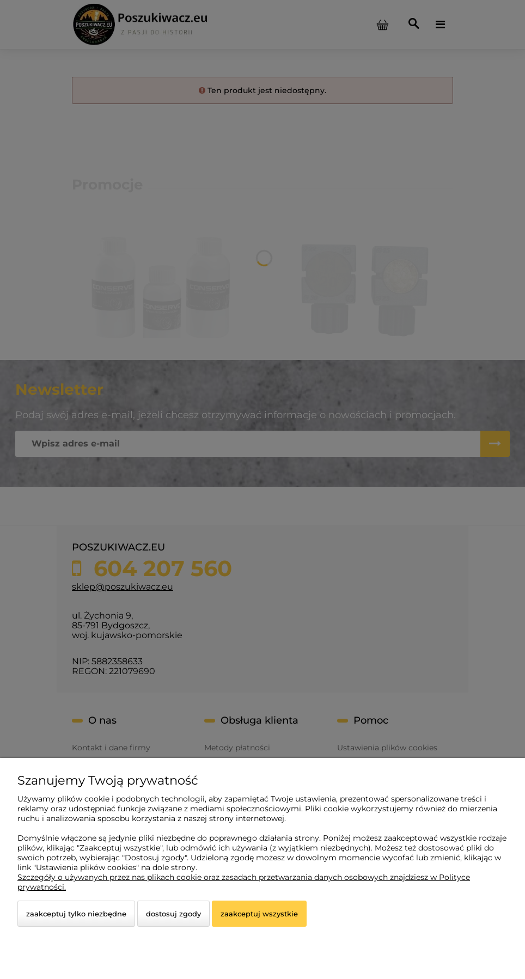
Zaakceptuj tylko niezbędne (76, 913)
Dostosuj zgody (173, 913)
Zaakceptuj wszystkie (259, 913)
